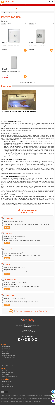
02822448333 (35, 8)
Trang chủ (4, 12)
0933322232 (26, 8)
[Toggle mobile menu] (2, 2)
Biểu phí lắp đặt (5, 374)
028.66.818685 (12, 269)
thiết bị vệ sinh (22, 196)
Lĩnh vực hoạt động (6, 349)
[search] (46, 2)
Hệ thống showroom (7, 351)
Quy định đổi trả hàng (7, 384)
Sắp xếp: (3, 23)
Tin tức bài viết (5, 364)
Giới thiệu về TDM (6, 346)
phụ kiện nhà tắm (25, 169)
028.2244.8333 (12, 223)
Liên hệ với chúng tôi (7, 359)
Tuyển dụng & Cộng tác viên (8, 357)
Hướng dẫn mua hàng (7, 370)
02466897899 (12, 253)
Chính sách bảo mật (7, 381)
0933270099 (20, 253)
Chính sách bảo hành (7, 383)
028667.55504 (12, 238)
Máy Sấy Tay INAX (19, 12)
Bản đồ (7, 227)
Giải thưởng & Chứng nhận (8, 355)
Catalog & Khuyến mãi (7, 365)
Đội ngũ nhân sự (6, 348)
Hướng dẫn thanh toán (7, 372)
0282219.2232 (12, 284)
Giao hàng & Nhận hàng (7, 386)
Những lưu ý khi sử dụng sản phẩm (10, 376)
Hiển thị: (31, 23)
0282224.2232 (12, 300)
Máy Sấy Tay (10, 12)
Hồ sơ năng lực (5, 353)
